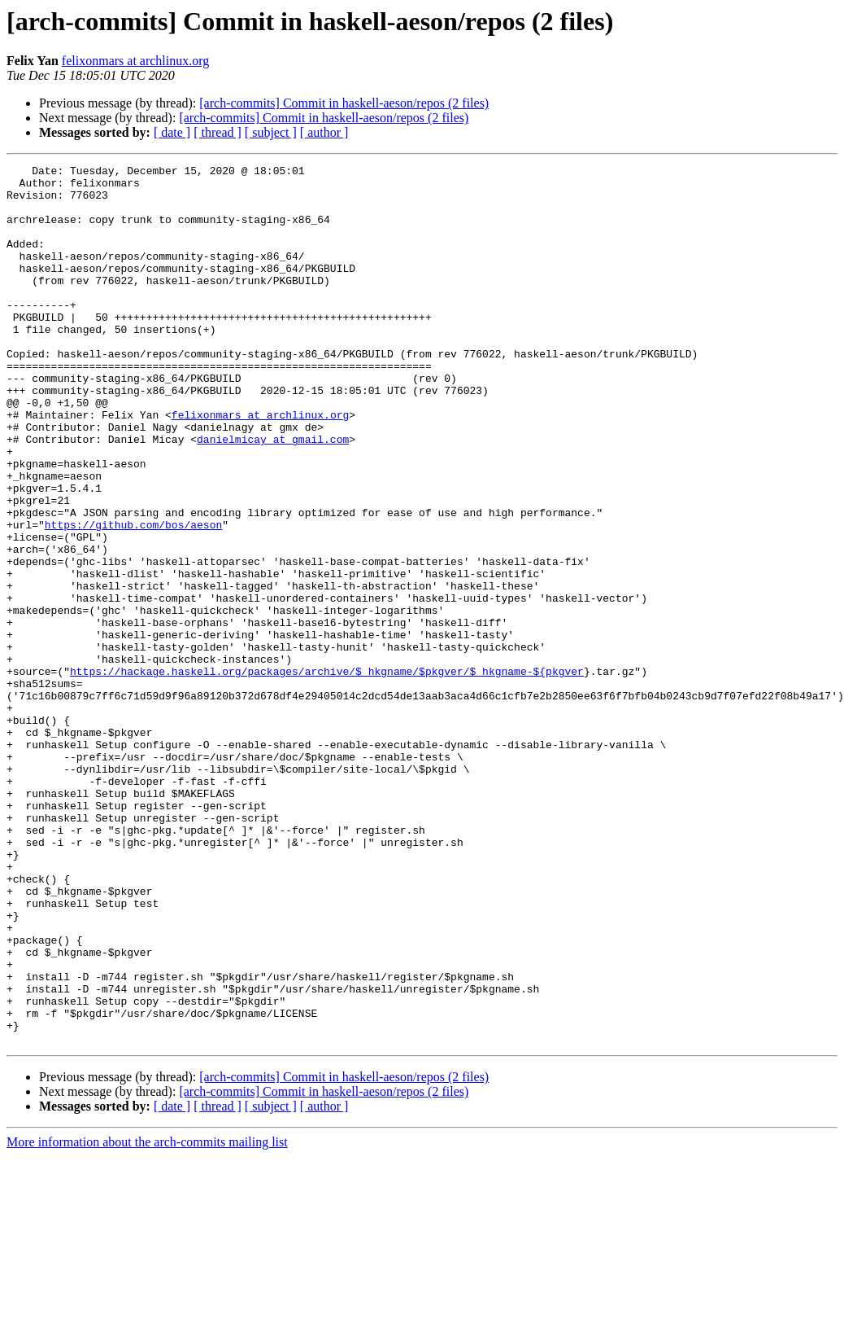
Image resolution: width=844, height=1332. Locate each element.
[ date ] (172, 132)
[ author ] (324, 132)
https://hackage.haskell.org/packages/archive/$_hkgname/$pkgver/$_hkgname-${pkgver (327, 773)
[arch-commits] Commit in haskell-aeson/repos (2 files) (344, 103)
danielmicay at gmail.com (273, 495)
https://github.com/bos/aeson (133, 597)
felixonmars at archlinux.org (135, 61)
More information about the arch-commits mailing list (147, 1318)
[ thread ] (217, 132)
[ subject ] (271, 132)
